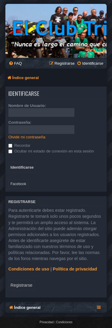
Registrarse (21, 285)
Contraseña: (19, 122)
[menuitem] (15, 63)
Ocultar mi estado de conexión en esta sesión (51, 151)
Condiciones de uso (28, 269)
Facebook (18, 184)
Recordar (19, 145)
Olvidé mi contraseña (26, 137)
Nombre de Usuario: (27, 105)
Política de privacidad (75, 269)
